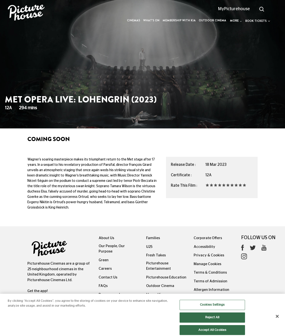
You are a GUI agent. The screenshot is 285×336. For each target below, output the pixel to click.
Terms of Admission (210, 281)
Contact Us (108, 277)
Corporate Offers (208, 238)
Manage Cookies (207, 264)
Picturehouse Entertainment (158, 266)
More (236, 20)
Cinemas (133, 20)
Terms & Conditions (210, 272)
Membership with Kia (179, 20)
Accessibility (204, 247)
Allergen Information (211, 290)
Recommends (110, 294)
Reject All (212, 322)
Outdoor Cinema (212, 20)
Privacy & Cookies (209, 255)
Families (153, 238)
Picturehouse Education (166, 277)
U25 (149, 247)
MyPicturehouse (234, 9)
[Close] (277, 321)
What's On (151, 20)
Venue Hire (155, 294)
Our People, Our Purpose (112, 248)
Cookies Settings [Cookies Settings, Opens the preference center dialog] (212, 309)
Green (104, 260)
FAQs (103, 286)
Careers (105, 268)
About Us (106, 238)
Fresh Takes (156, 255)
